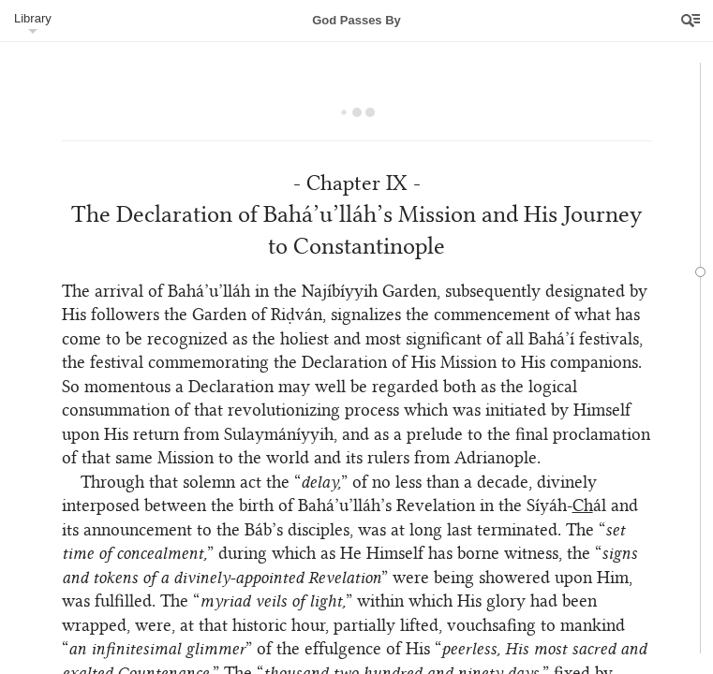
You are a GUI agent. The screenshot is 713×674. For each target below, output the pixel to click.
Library (33, 18)
